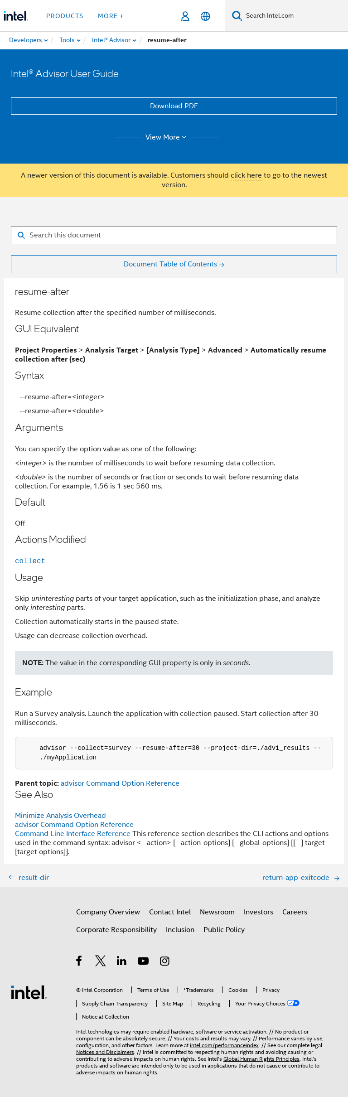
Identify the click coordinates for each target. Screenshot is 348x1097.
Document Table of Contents (170, 264)
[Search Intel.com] (295, 16)
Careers (294, 912)
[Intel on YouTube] (144, 962)
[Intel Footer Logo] (29, 991)
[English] (205, 16)
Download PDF (174, 106)
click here (246, 175)
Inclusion (180, 929)
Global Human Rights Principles (261, 1058)
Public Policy (224, 929)
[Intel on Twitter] (101, 962)
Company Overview (108, 912)
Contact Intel (170, 912)
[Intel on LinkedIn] (122, 962)
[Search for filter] (174, 235)
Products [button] (64, 16)
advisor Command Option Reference (120, 783)
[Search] (237, 15)
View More (167, 137)
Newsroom (217, 912)
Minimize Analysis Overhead (60, 815)
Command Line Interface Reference (72, 833)
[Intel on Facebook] (79, 962)
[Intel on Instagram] (165, 962)
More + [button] (111, 16)
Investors (258, 912)
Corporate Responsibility (116, 929)
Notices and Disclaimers (105, 1052)
